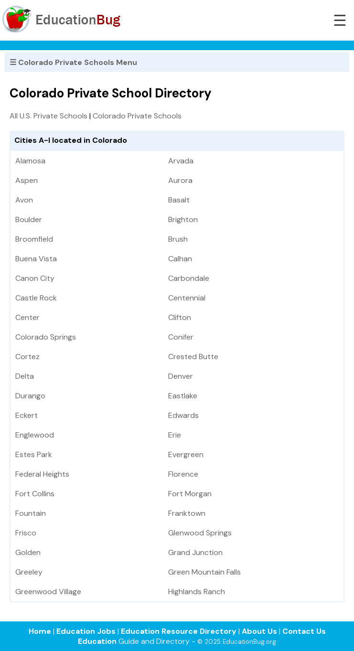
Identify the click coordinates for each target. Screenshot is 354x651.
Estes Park (33, 454)
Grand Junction (195, 552)
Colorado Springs (45, 337)
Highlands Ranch (196, 592)
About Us (259, 631)
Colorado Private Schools (137, 116)
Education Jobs (86, 631)
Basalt (179, 200)
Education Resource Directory (178, 631)
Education (97, 641)
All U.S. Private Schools (48, 116)
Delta (24, 376)
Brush (178, 239)
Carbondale (188, 278)
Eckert (26, 415)
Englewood (34, 435)
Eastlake (182, 396)
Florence (183, 474)
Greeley (29, 572)
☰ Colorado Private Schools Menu (73, 62)
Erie (174, 435)
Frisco (25, 533)
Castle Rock (36, 298)
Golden (28, 552)
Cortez (27, 357)
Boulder (28, 219)
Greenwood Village (48, 592)
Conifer (180, 337)
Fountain (30, 513)
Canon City (34, 278)
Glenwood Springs (200, 533)
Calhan (180, 259)
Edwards (183, 415)
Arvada (180, 161)
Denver (180, 376)
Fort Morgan (190, 494)
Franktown (186, 513)
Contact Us (304, 631)
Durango (30, 396)
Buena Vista (36, 259)
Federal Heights (42, 474)
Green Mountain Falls (204, 572)
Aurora (180, 180)
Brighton (183, 219)
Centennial (186, 298)
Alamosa (30, 161)
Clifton (179, 317)
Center (27, 317)
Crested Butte (193, 357)
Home (40, 631)
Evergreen (186, 454)
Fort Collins (34, 494)
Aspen (26, 180)
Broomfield (34, 239)
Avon (24, 200)
